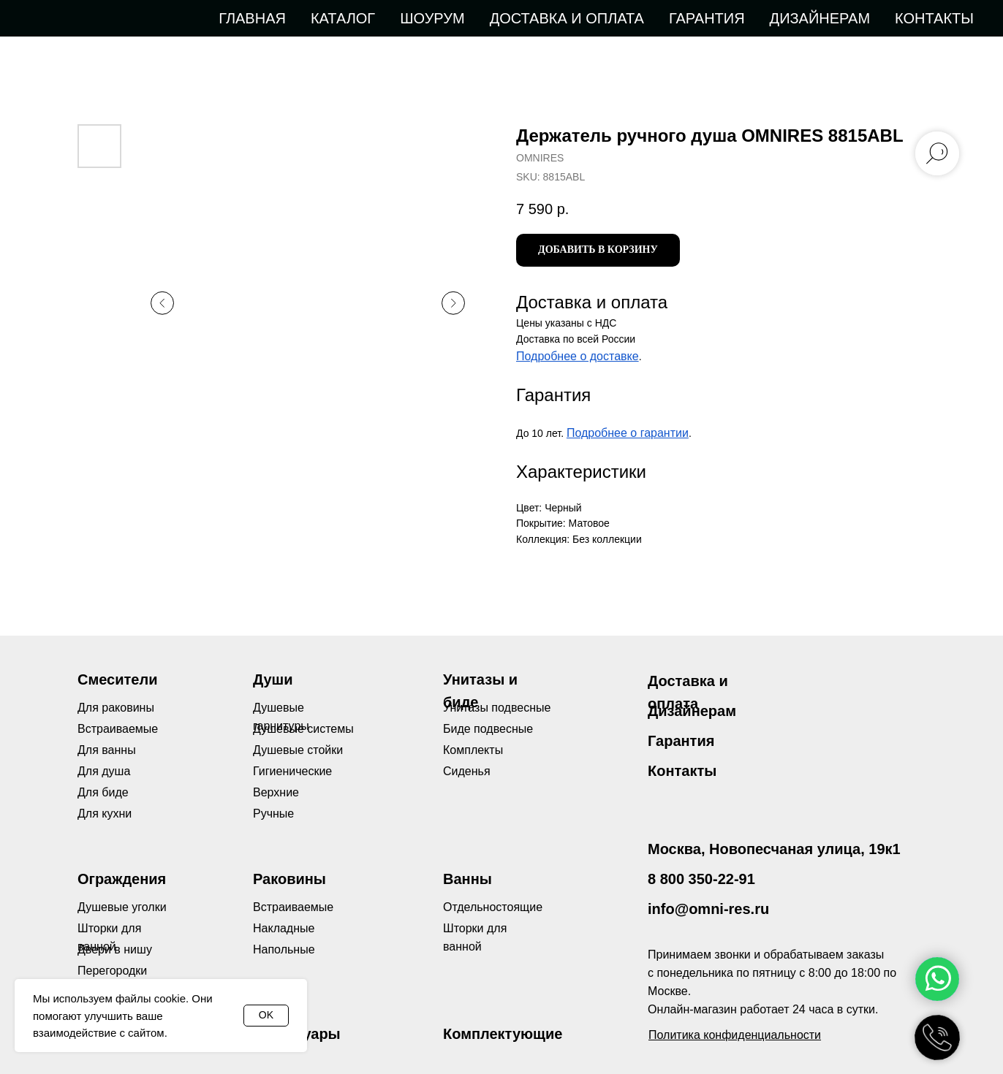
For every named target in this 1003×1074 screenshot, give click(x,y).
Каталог (343, 18)
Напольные (284, 949)
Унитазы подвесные (496, 707)
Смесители (117, 679)
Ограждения (121, 879)
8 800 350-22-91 (701, 879)
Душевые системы (303, 729)
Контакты (934, 18)
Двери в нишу (114, 949)
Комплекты (473, 750)
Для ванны (106, 750)
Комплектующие (502, 1034)
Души (273, 679)
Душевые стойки (298, 750)
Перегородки (112, 970)
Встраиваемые (293, 907)
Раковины (289, 879)
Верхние (276, 792)
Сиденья (467, 771)
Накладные (283, 928)
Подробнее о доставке (577, 356)
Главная (252, 18)
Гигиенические (292, 771)
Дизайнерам (820, 18)
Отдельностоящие (492, 907)
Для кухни (104, 813)
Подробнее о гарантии (628, 433)
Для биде (103, 792)
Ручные (273, 813)
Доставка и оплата (567, 18)
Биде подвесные (488, 729)
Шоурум (432, 18)
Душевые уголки (122, 907)
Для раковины (115, 707)
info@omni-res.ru (708, 909)
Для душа (103, 771)
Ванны (467, 879)
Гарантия (707, 18)
